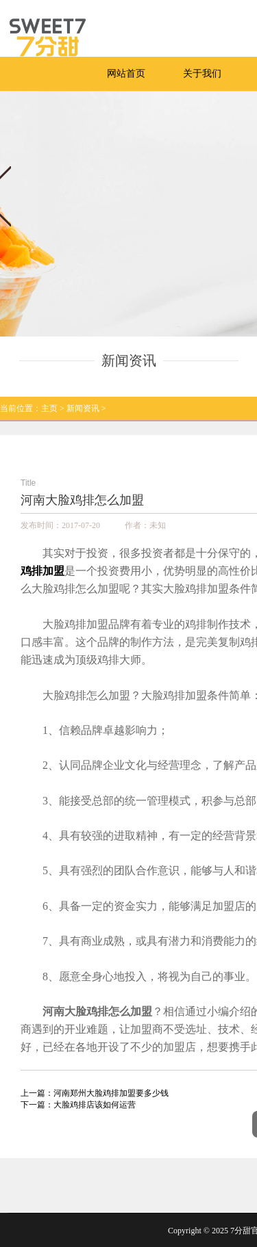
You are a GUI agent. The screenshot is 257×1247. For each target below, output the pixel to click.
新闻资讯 (82, 408)
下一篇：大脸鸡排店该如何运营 (78, 1105)
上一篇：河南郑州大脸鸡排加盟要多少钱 (95, 1093)
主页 (49, 408)
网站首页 (126, 73)
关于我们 (202, 73)
